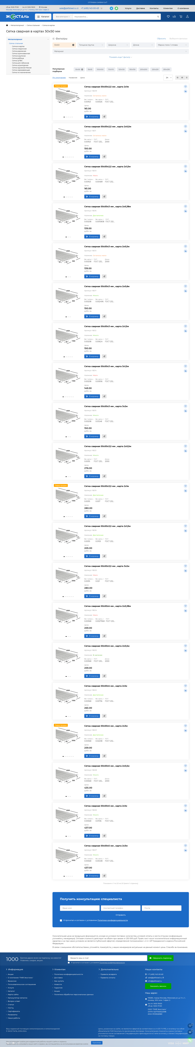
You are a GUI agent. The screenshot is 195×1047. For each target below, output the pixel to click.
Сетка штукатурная (20, 65)
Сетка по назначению (21, 72)
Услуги (128, 8)
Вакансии (12, 981)
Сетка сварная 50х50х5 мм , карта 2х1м (105, 806)
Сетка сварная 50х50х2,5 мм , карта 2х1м (106, 86)
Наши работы (14, 1018)
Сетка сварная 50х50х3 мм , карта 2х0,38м (107, 206)
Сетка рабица (18, 58)
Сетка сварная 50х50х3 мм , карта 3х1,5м (106, 366)
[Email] (107, 958)
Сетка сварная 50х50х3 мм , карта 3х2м (106, 406)
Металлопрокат (17, 25)
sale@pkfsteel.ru (155, 978)
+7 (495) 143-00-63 (155, 974)
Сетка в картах (48, 25)
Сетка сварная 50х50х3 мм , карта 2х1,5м (106, 326)
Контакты (154, 8)
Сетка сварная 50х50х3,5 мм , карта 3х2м (106, 566)
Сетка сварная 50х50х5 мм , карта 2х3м (106, 845)
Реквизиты (12, 1015)
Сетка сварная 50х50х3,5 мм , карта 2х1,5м (107, 526)
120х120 (122, 69)
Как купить (59, 981)
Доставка (140, 8)
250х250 (166, 69)
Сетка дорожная (19, 51)
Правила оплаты (107, 978)
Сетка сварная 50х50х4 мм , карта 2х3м (106, 726)
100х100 (100, 69)
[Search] (117, 17)
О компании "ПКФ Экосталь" (20, 978)
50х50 (77, 69)
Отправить (121, 915)
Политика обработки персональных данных (74, 994)
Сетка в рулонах (19, 56)
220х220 (155, 69)
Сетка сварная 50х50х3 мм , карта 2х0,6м (106, 286)
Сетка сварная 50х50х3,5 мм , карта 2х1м (106, 486)
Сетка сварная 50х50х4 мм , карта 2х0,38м (107, 606)
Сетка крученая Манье (21, 68)
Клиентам (59, 969)
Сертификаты (14, 1011)
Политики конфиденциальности (113, 920)
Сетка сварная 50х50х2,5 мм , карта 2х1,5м (107, 166)
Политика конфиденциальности (68, 974)
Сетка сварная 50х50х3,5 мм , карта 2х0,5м (107, 446)
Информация (14, 969)
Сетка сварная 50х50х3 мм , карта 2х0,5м (106, 246)
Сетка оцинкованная (21, 53)
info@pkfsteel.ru (155, 981)
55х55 (90, 69)
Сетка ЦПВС (17, 61)
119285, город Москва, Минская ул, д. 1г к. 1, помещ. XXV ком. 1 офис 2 (166, 999)
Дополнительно (109, 969)
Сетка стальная (33, 25)
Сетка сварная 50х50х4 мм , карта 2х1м (105, 686)
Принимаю (97, 1043)
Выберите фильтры (178, 38)
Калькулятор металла (17, 998)
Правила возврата (108, 974)
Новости (58, 984)
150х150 (132, 69)
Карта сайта (13, 994)
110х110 (111, 69)
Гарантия (58, 988)
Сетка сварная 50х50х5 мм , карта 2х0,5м (106, 766)
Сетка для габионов (20, 63)
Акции (10, 974)
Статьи (11, 1005)
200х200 (143, 69)
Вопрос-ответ (14, 1001)
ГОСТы (11, 1008)
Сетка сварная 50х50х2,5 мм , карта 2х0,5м (107, 126)
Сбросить (161, 38)
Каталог (43, 16)
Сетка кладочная (19, 49)
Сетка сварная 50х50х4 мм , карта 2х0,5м (106, 646)
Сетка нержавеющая (21, 70)
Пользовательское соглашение (22, 984)
